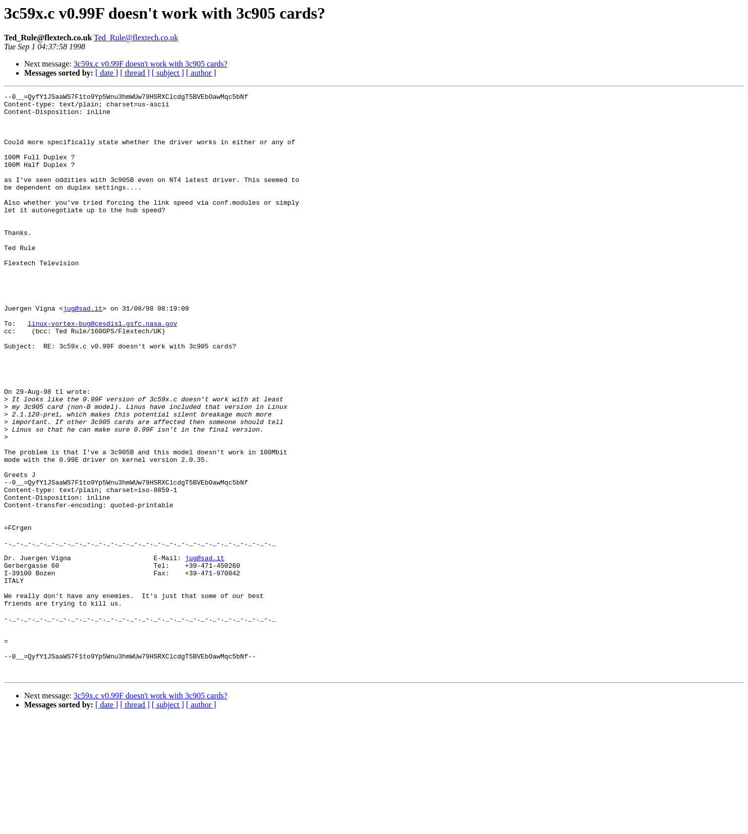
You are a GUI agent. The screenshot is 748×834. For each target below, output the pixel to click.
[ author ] (201, 73)
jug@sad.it (82, 351)
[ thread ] (135, 73)
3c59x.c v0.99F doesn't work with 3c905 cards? (150, 63)
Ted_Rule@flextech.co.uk (136, 37)
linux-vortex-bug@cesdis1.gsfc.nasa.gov (102, 370)
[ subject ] (168, 73)
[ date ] (106, 73)
